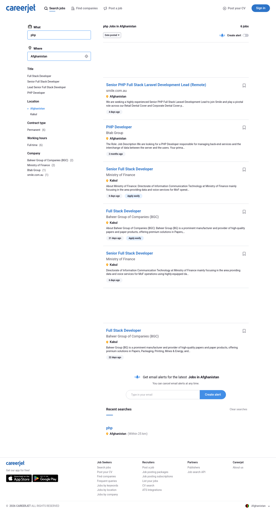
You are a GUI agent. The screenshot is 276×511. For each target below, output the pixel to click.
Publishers (193, 467)
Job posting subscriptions (157, 476)
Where (35, 48)
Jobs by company (107, 494)
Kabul (33, 114)
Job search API (196, 472)
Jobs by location (106, 489)
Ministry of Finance (120, 175)
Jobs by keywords (107, 485)
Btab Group (114, 133)
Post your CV (234, 8)
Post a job (148, 467)
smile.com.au (116, 91)
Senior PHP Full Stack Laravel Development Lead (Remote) (156, 85)
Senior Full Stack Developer (129, 169)
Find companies (106, 476)
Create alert (213, 394)
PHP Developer (119, 127)
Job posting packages (155, 472)
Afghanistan (37, 108)
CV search (148, 485)
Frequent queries (107, 480)
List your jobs (150, 480)
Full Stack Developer (123, 211)
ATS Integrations (152, 489)
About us (238, 467)
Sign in (260, 8)
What (34, 27)
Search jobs (104, 467)
